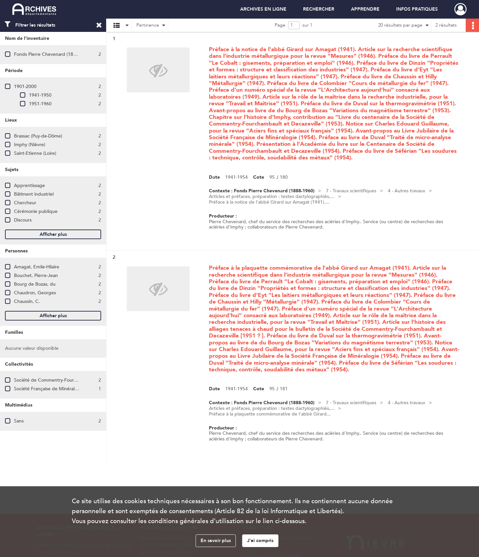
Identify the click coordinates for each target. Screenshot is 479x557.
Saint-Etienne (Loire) (35, 153)
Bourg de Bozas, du (35, 284)
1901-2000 (25, 86)
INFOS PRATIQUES (417, 9)
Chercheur (25, 203)
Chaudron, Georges (35, 293)
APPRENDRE (365, 9)
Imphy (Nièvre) (29, 144)
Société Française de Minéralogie (49, 389)
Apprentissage (29, 185)
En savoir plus (216, 540)
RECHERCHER (318, 9)
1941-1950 (40, 95)
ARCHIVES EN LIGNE (263, 9)
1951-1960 (40, 104)
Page (280, 25)
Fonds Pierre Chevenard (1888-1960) (53, 54)
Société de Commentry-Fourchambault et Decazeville (70, 380)
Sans (19, 421)
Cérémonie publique (36, 211)
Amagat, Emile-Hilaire (36, 267)
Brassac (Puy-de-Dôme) (38, 136)
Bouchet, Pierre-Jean (36, 275)
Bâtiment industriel (34, 194)
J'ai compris (260, 540)
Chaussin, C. (27, 301)
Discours (23, 220)
